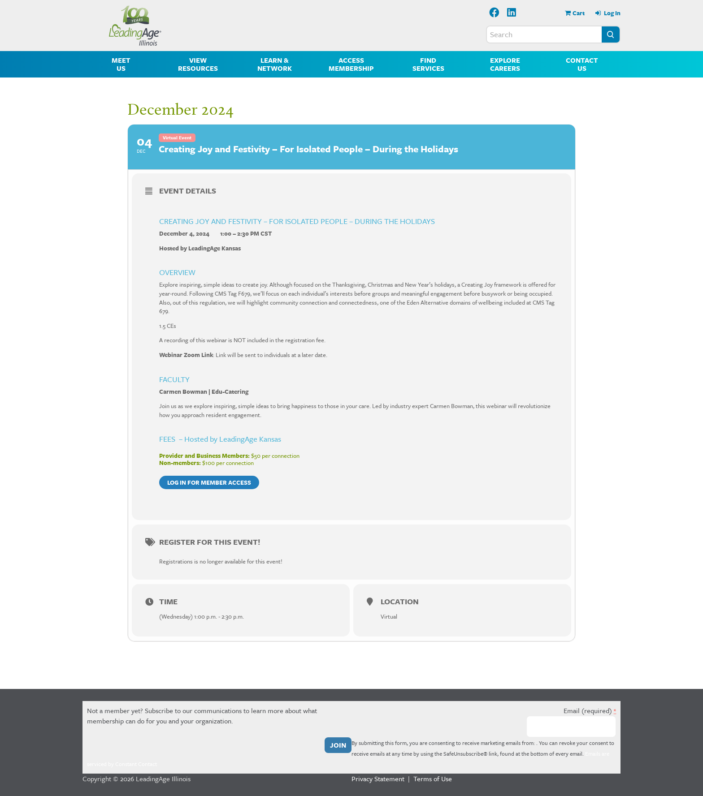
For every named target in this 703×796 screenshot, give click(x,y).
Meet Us (121, 64)
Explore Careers (505, 64)
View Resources (198, 64)
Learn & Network (274, 64)
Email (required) (590, 710)
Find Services (428, 64)
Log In (612, 13)
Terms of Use (432, 778)
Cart (579, 13)
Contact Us (582, 64)
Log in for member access (209, 482)
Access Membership (351, 64)
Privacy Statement (378, 778)
